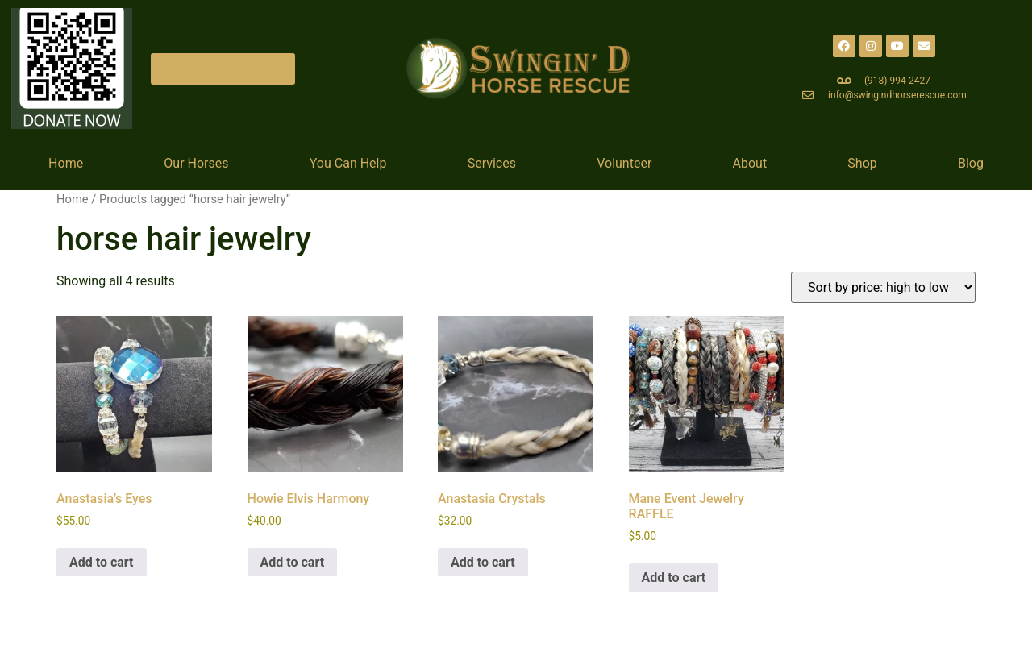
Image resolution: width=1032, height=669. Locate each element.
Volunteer (624, 163)
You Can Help (348, 163)
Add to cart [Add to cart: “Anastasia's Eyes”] (101, 562)
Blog (971, 163)
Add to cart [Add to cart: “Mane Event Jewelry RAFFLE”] (674, 577)
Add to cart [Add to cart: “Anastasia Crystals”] (483, 562)
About (750, 163)
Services (492, 163)
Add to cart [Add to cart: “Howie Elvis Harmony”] (292, 562)
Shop (861, 163)
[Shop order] (883, 287)
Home (65, 163)
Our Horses (196, 163)
